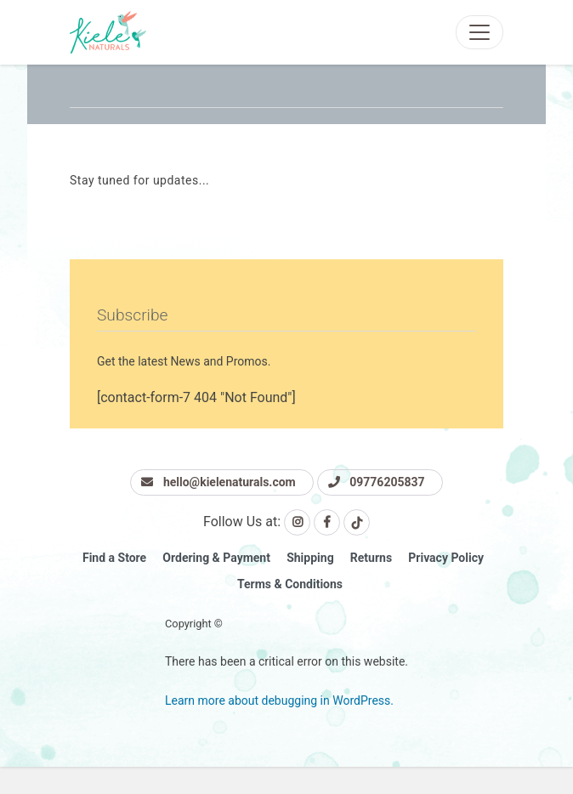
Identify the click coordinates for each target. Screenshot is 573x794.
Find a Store (114, 557)
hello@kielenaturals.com (218, 482)
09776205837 (376, 482)
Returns (371, 557)
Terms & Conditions (290, 584)
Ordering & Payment (216, 557)
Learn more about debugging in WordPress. (279, 700)
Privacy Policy (446, 557)
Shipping (309, 557)
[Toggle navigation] (479, 32)
